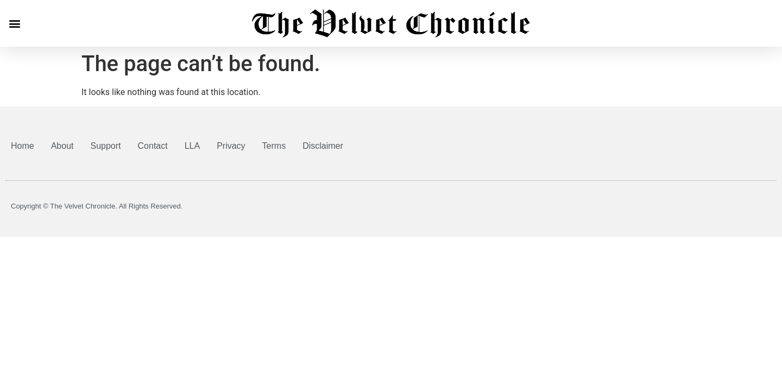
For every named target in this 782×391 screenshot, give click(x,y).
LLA (192, 145)
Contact (153, 145)
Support (106, 145)
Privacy (231, 145)
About (62, 145)
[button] (14, 23)
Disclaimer (322, 145)
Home (22, 145)
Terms (274, 145)
